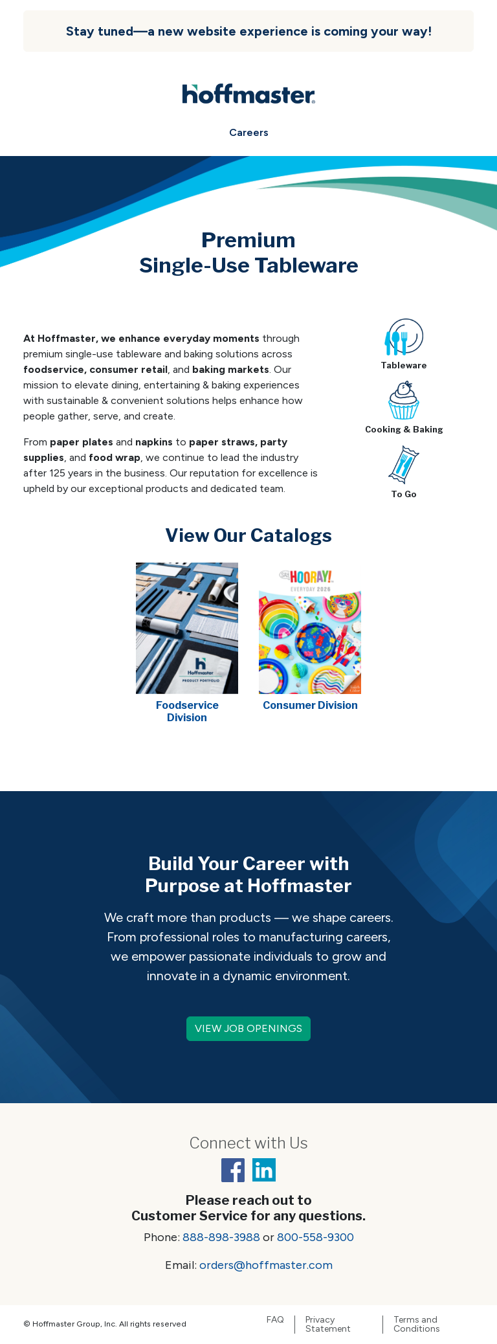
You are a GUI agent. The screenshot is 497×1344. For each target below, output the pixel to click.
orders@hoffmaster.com (266, 1265)
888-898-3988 (221, 1237)
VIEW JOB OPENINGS (248, 1028)
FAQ (275, 1320)
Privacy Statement (328, 1325)
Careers (249, 132)
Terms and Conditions (416, 1325)
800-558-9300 (315, 1237)
